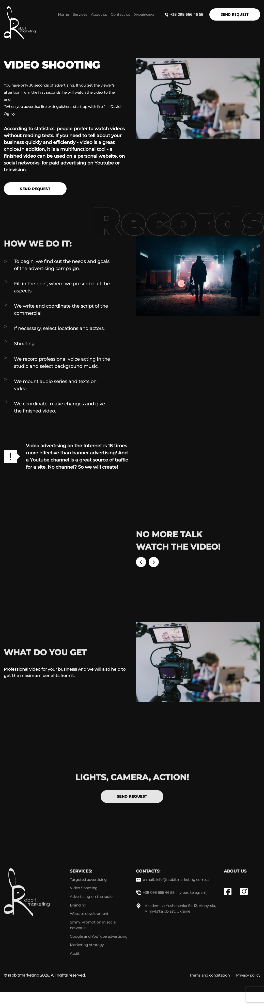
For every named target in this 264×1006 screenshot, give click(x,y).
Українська (144, 14)
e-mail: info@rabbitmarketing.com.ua (178, 880)
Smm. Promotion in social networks (93, 926)
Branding (78, 905)
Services (80, 14)
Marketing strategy (87, 945)
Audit (75, 954)
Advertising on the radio (91, 897)
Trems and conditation (205, 975)
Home (63, 14)
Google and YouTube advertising (99, 937)
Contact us (120, 14)
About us (99, 14)
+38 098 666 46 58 (186, 14)
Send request (235, 14)
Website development (89, 914)
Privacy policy (247, 975)
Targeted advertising (88, 880)
